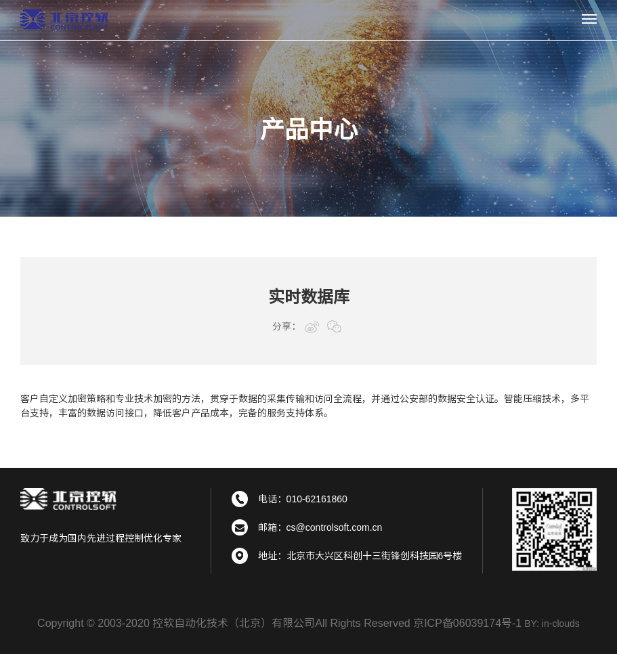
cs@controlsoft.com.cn (334, 527)
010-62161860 (316, 499)
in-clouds (561, 623)
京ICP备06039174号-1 (467, 623)
